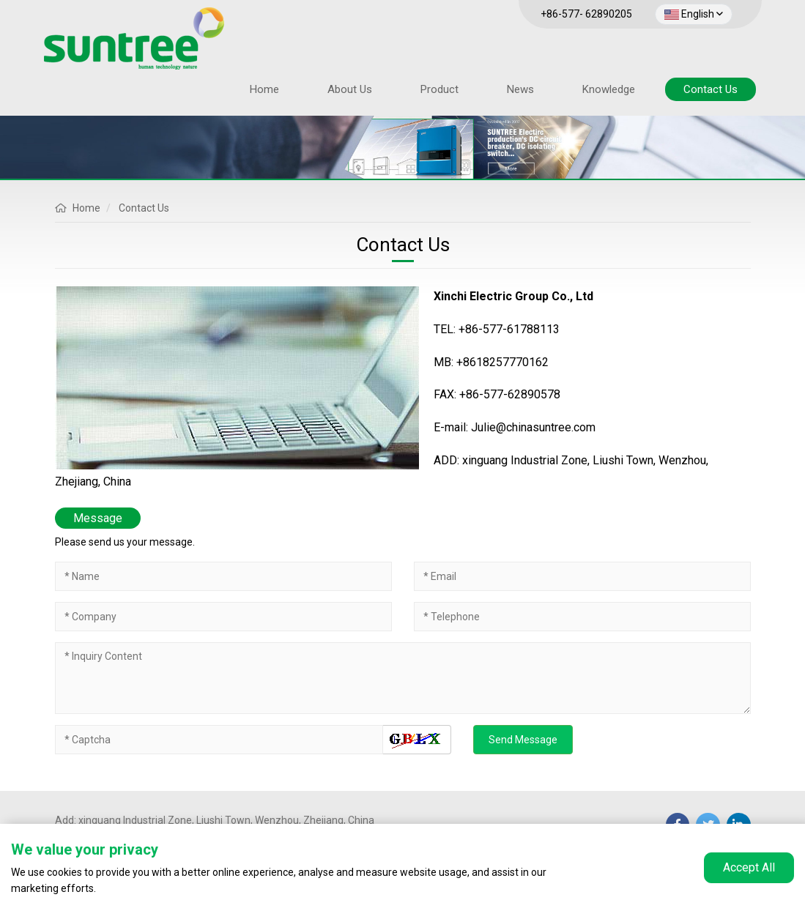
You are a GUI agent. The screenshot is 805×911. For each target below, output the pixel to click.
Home (264, 89)
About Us (349, 89)
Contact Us (710, 89)
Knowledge (608, 89)
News (520, 89)
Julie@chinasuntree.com (533, 427)
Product (439, 89)
